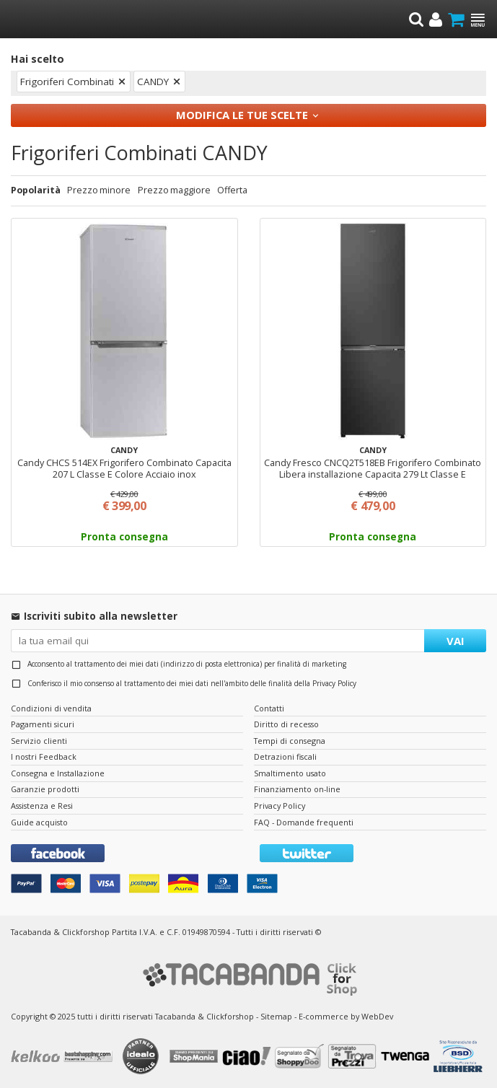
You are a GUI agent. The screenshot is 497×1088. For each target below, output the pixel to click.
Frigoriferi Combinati (67, 81)
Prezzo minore (99, 190)
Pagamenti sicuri (42, 724)
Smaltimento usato (290, 773)
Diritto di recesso (286, 724)
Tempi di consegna (289, 740)
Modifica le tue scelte (242, 115)
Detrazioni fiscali (285, 756)
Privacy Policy (334, 683)
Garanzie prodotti (45, 789)
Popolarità (36, 190)
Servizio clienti (39, 740)
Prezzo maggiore (174, 190)
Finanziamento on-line (297, 789)
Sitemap (276, 1016)
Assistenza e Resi (42, 805)
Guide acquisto (39, 822)
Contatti (269, 708)
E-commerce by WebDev (346, 1016)
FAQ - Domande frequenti (303, 822)
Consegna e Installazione (58, 773)
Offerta (232, 190)
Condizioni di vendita (51, 708)
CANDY (153, 81)
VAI (456, 640)
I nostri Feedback (43, 756)
